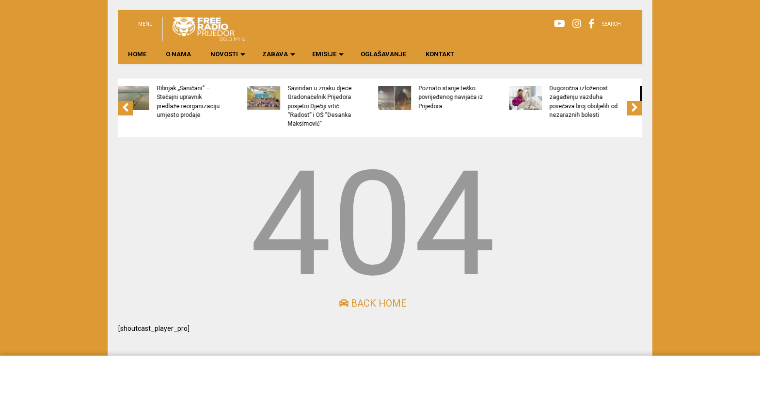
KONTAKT (440, 54)
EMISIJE (328, 54)
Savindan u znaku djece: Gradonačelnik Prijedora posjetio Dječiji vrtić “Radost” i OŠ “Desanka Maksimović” (358, 106)
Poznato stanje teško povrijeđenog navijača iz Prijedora (489, 97)
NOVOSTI (227, 54)
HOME (137, 54)
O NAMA (178, 54)
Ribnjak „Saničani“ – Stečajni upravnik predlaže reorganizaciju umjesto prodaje (226, 101)
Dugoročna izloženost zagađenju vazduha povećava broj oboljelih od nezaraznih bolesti (621, 101)
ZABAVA (278, 54)
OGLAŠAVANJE (383, 54)
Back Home (373, 303)
